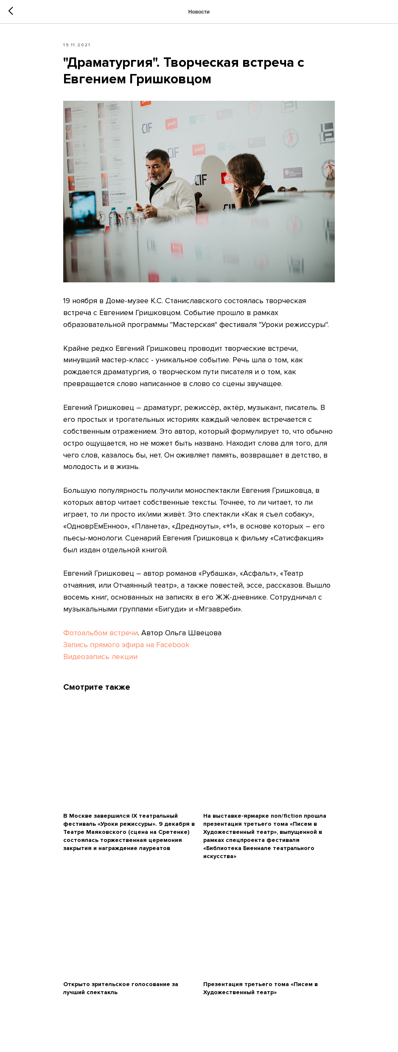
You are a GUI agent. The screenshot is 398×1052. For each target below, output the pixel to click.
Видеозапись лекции (100, 656)
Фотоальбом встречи (100, 632)
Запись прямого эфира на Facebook (126, 644)
